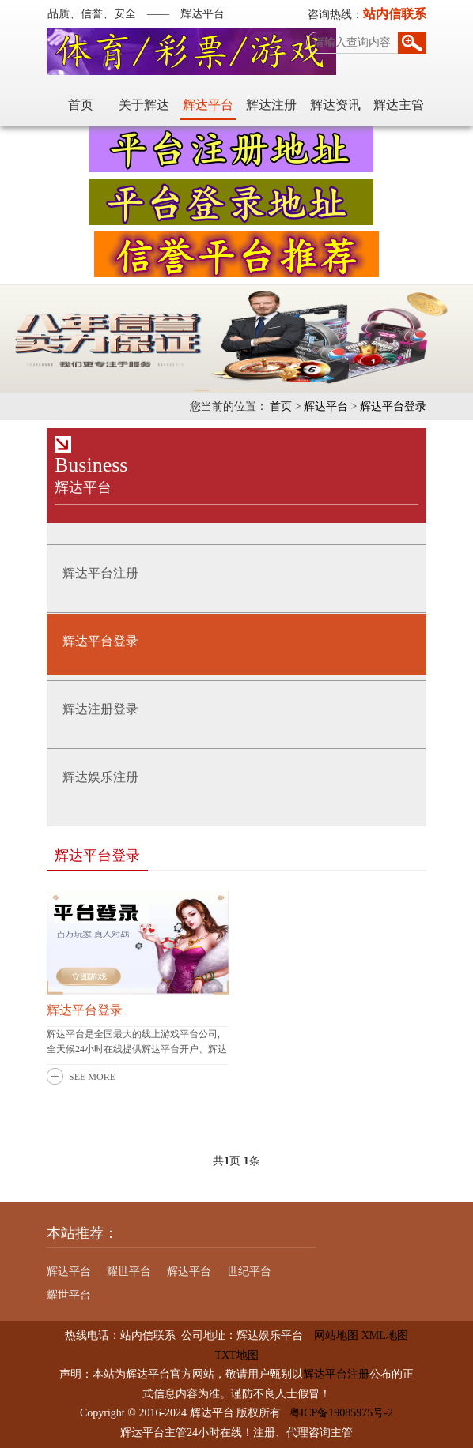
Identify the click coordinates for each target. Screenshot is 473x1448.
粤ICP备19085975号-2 (341, 1413)
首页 (80, 104)
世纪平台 (249, 1271)
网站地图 (330, 1335)
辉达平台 (208, 104)
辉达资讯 (335, 104)
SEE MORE (92, 1076)
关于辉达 (144, 104)
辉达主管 (398, 104)
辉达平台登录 (393, 406)
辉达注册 (271, 104)
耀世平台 (129, 1271)
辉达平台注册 (336, 1374)
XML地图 (384, 1335)
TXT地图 (236, 1355)
